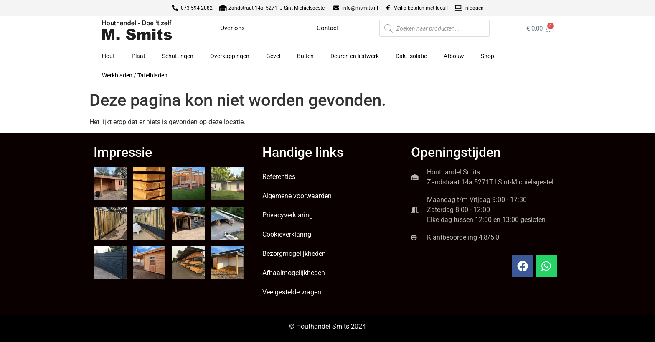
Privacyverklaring (287, 215)
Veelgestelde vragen (291, 292)
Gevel (273, 56)
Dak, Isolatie (411, 56)
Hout (108, 56)
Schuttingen (177, 56)
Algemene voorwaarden (297, 196)
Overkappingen (229, 56)
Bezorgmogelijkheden (294, 254)
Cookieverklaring (286, 234)
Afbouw (454, 56)
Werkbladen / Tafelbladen (135, 75)
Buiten (305, 56)
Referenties (278, 177)
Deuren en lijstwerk (354, 56)
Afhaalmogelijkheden (293, 273)
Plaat (138, 56)
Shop (487, 56)
